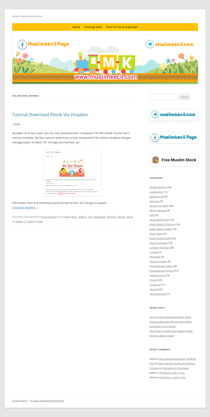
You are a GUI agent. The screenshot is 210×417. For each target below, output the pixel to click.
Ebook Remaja (158, 210)
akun (74, 217)
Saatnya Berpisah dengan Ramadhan (171, 321)
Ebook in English (159, 206)
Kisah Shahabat (158, 243)
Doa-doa (154, 201)
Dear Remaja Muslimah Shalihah (177, 359)
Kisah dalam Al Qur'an (162, 224)
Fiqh (152, 215)
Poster (153, 280)
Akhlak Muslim (158, 187)
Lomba (154, 252)
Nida (40, 221)
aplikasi (82, 217)
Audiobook (156, 192)
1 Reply (16, 124)
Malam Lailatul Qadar (162, 335)
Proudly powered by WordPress (47, 400)
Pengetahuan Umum (162, 270)
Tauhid (154, 289)
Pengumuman (49, 217)
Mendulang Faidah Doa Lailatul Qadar (171, 331)
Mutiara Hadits (158, 261)
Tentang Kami (93, 27)
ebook (121, 217)
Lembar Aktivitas (159, 247)
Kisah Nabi (156, 233)
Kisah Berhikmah (159, 219)
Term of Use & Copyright (122, 27)
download (99, 217)
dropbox (112, 217)
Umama (154, 368)
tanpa (129, 217)
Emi (152, 363)
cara (90, 217)
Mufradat (155, 257)
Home (76, 27)
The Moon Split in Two (172, 372)
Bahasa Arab (157, 196)
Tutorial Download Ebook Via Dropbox (50, 114)
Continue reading (25, 207)
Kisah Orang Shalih (160, 238)
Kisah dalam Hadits (161, 229)
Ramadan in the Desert (163, 326)
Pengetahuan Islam (161, 266)
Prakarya (155, 284)
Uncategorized (158, 294)
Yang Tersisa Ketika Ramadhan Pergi (170, 317)
